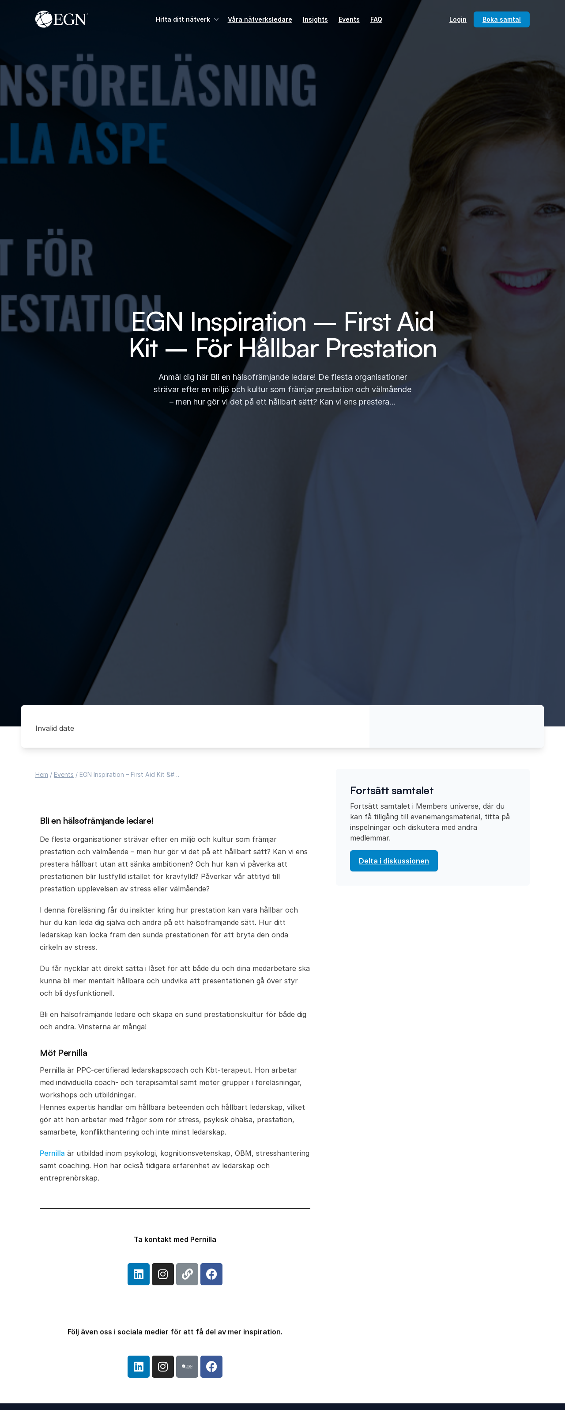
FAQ (376, 19)
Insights (315, 19)
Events (349, 19)
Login (458, 19)
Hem (41, 774)
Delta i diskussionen (394, 860)
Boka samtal (501, 19)
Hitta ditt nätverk (188, 19)
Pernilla (52, 1153)
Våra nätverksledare (260, 19)
